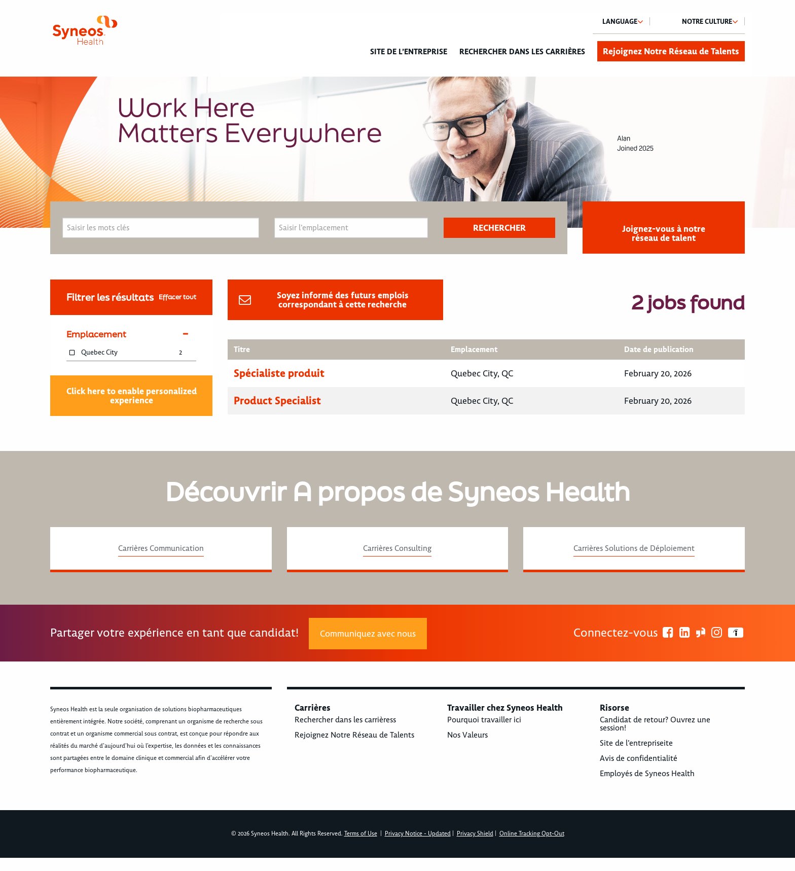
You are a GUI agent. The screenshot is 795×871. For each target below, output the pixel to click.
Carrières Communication (161, 548)
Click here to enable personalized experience (131, 396)
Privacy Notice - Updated (418, 834)
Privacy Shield (475, 834)
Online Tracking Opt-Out (531, 834)
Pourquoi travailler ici (484, 720)
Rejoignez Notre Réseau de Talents (671, 51)
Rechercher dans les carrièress (345, 720)
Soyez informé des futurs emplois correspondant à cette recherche (343, 300)
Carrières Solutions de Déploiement (634, 548)
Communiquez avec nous (368, 633)
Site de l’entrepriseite (636, 743)
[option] (397, 152)
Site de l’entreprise (408, 52)
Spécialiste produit (279, 373)
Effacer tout (177, 297)
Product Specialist (277, 400)
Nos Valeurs (467, 735)
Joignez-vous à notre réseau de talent (663, 233)
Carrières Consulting (397, 548)
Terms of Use (360, 834)
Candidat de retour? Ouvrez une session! (655, 724)
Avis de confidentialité (638, 758)
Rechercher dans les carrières (522, 52)
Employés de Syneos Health (647, 774)
